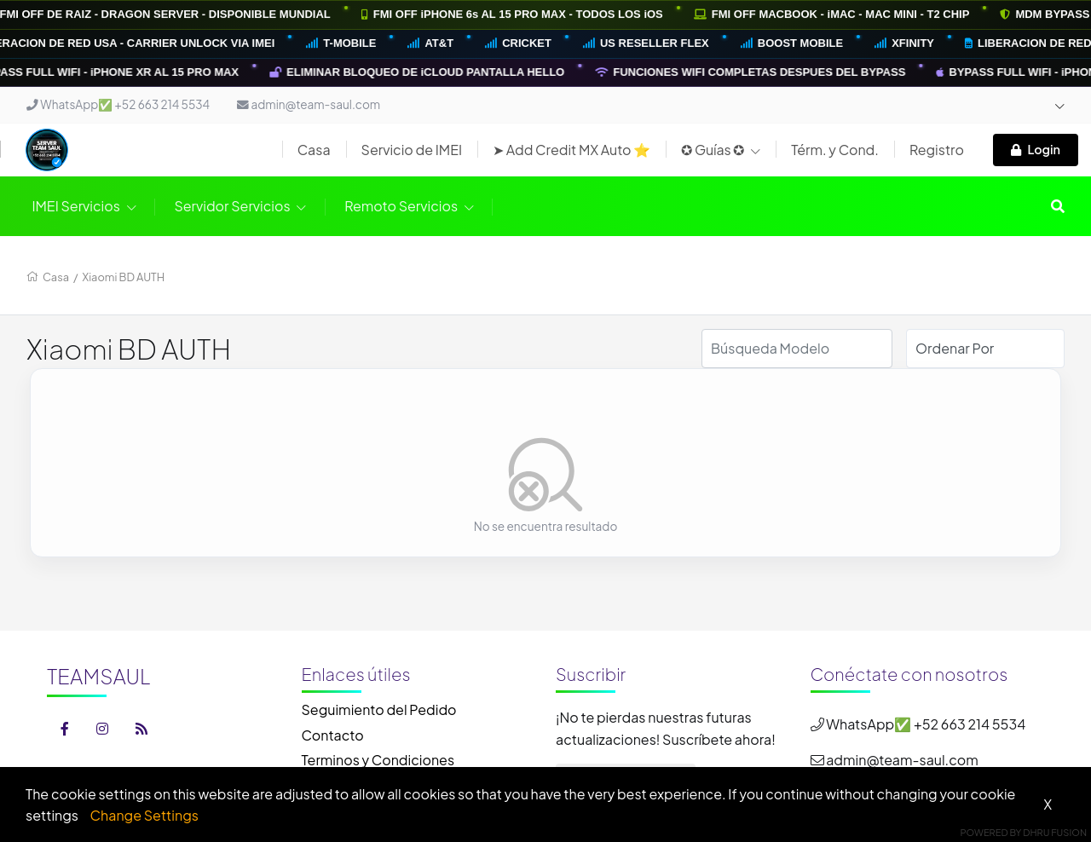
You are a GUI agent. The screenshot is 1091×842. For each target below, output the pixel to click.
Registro (936, 150)
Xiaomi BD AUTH (124, 277)
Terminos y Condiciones (378, 760)
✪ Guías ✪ (720, 150)
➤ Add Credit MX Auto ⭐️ (571, 150)
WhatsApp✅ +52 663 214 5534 (118, 104)
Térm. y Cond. (835, 150)
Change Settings (144, 815)
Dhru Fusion (1055, 832)
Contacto (333, 735)
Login (1035, 149)
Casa (314, 150)
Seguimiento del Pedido (379, 709)
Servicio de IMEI (412, 150)
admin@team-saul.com (308, 104)
